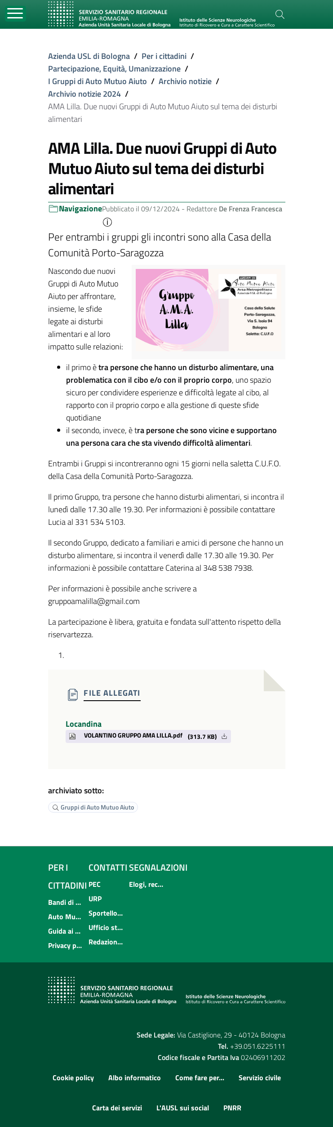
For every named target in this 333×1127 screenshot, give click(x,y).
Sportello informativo (106, 913)
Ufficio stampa (106, 927)
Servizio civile (260, 1077)
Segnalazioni (158, 867)
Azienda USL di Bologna (89, 56)
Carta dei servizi (117, 1107)
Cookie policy (73, 1077)
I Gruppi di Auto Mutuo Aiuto (97, 81)
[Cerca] (280, 14)
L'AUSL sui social (182, 1107)
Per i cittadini (164, 56)
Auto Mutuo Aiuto (65, 916)
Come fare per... (199, 1077)
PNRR (232, 1107)
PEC (95, 884)
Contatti (108, 867)
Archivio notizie (185, 81)
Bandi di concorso (65, 902)
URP (95, 898)
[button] (107, 221)
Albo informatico (134, 1077)
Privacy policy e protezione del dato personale (65, 945)
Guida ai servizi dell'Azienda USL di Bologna (65, 931)
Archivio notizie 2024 (84, 94)
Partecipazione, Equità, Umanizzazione (114, 69)
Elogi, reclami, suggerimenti (146, 884)
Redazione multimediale (106, 941)
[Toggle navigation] (15, 14)
